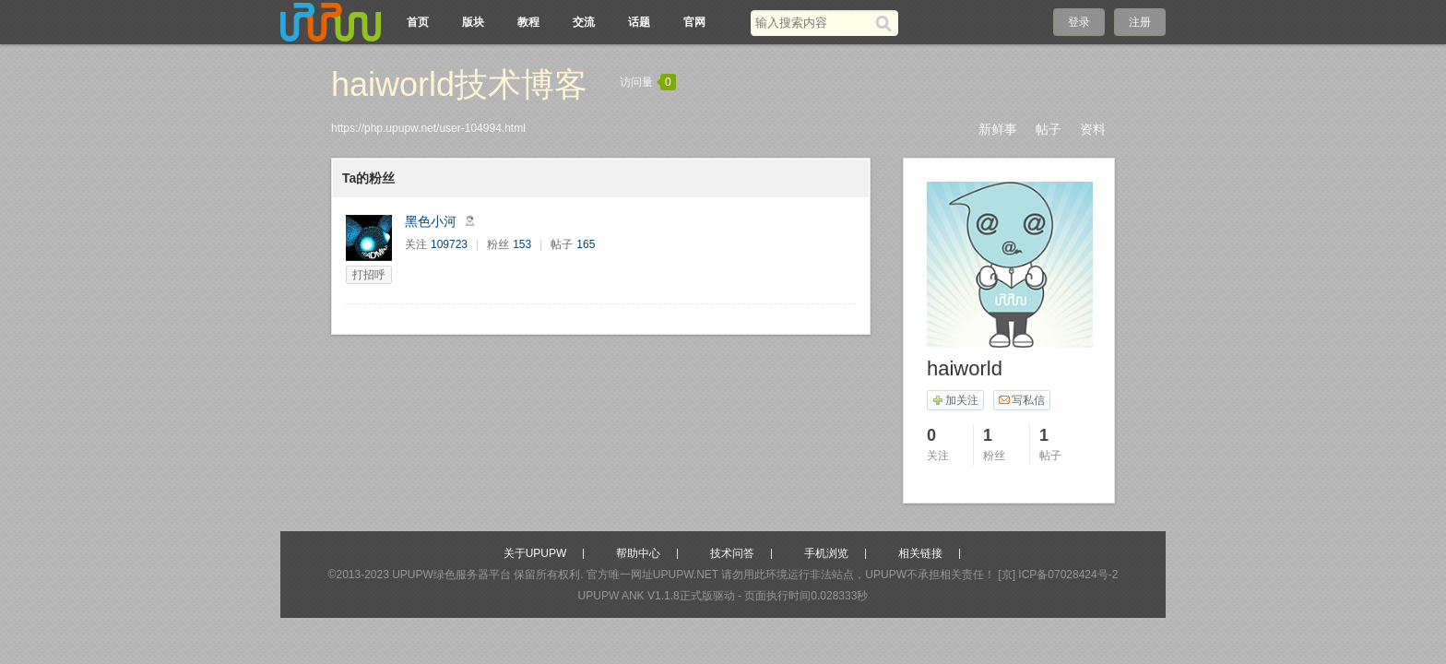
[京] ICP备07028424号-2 (1058, 574)
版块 (473, 22)
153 (522, 244)
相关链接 (920, 553)
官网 (694, 22)
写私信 (1021, 400)
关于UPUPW (535, 553)
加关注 (954, 400)
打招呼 (368, 274)
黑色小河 (430, 221)
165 (585, 244)
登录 (1079, 22)
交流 (584, 22)
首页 (418, 22)
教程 (528, 22)
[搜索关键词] (813, 23)
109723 (449, 244)
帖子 (1048, 129)
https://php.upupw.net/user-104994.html (428, 128)
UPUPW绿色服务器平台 (451, 574)
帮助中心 (638, 553)
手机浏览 (826, 553)
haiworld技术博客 (459, 84)
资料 (1093, 129)
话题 (639, 22)
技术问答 (732, 553)
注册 (1140, 22)
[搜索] (886, 23)
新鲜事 (997, 129)
